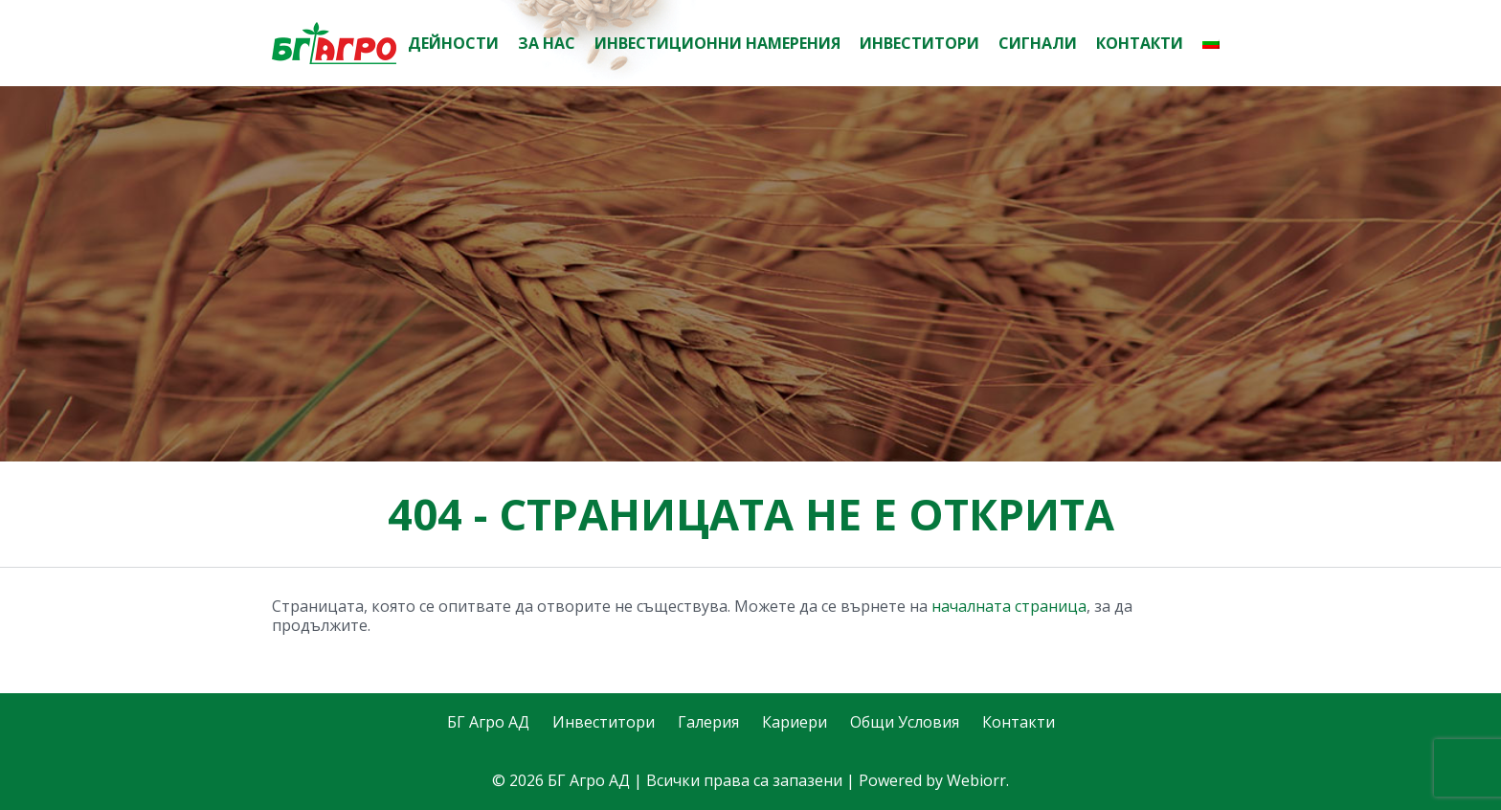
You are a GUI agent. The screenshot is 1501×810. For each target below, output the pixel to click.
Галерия (708, 721)
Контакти (1139, 43)
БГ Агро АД (488, 721)
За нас (546, 43)
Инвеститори (919, 43)
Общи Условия (904, 721)
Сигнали (1037, 43)
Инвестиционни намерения (717, 43)
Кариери (794, 721)
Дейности (453, 43)
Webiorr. (978, 780)
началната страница (1009, 606)
